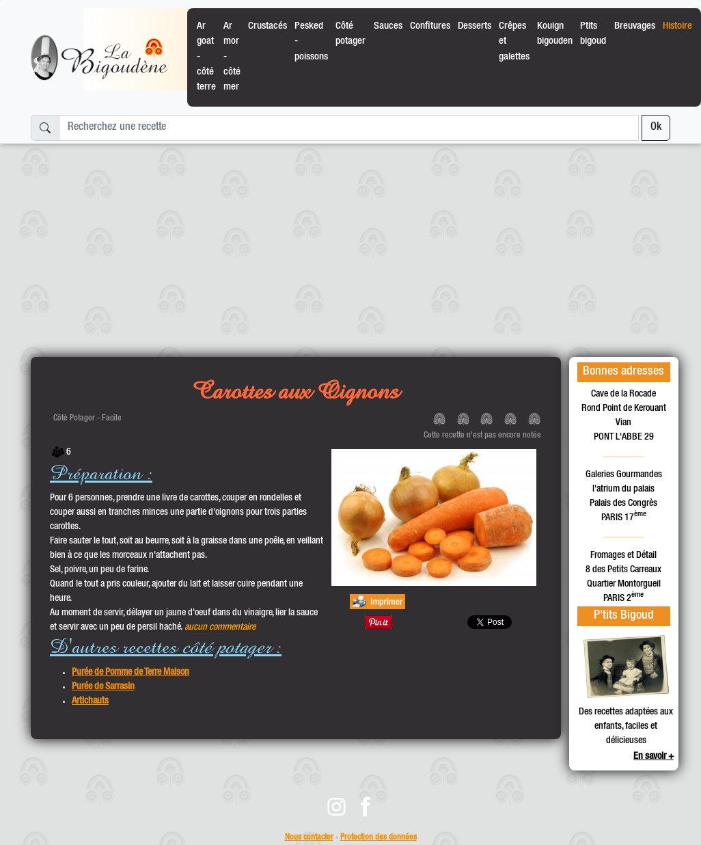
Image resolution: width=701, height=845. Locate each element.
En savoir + (653, 757)
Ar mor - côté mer (231, 56)
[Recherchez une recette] (349, 128)
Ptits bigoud (593, 33)
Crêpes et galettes (514, 41)
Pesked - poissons (311, 41)
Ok (655, 127)
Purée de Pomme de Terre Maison (130, 673)
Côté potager (350, 33)
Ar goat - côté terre (206, 56)
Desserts (474, 26)
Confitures (430, 26)
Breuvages (634, 26)
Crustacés (267, 26)
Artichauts (90, 701)
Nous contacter (309, 837)
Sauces (388, 26)
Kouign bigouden (555, 33)
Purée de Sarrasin (103, 687)
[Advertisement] (350, 244)
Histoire (677, 26)
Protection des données (378, 837)
